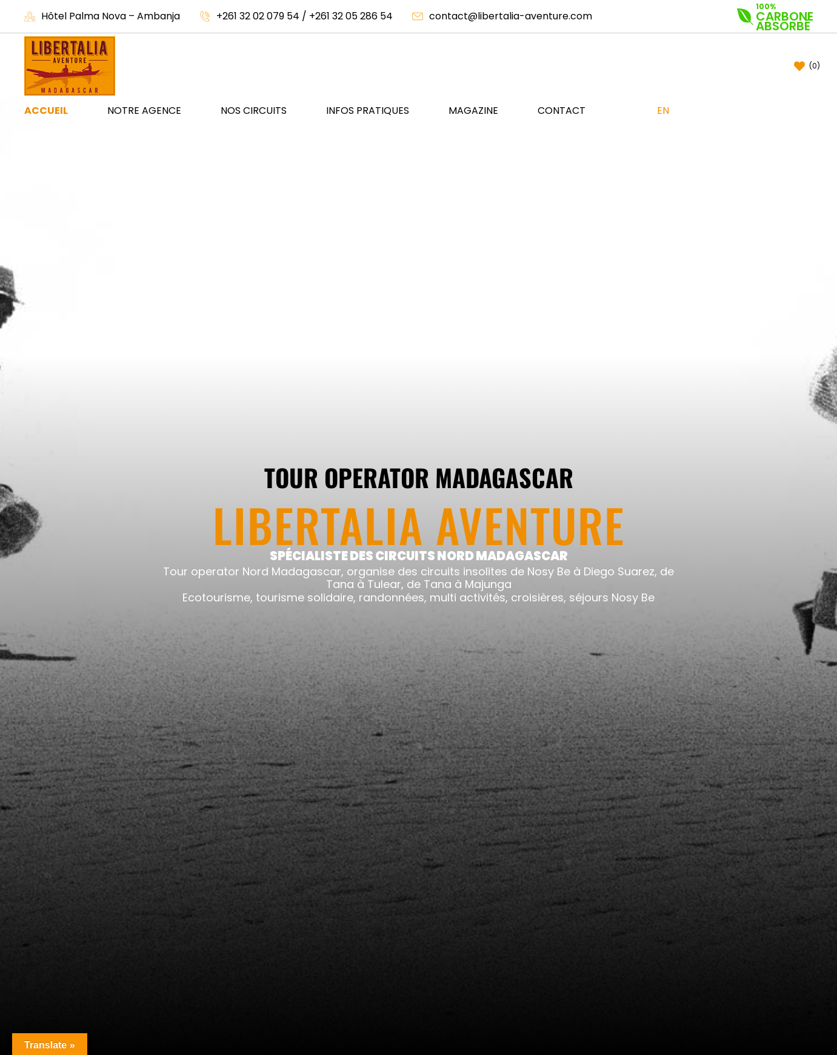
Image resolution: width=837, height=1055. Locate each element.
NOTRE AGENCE (144, 110)
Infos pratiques (367, 110)
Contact (561, 110)
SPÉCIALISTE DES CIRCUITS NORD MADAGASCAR (419, 555)
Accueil (46, 110)
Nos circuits (254, 110)
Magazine (473, 110)
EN (663, 110)
